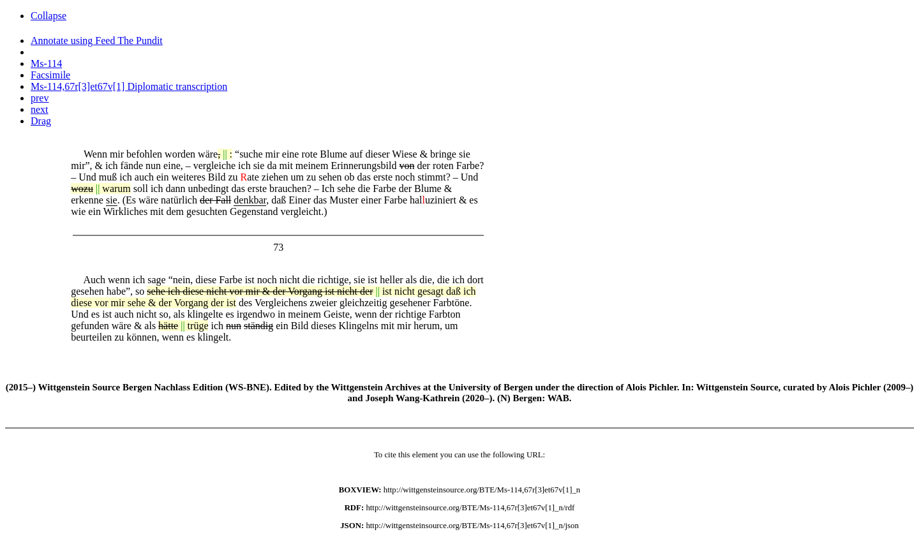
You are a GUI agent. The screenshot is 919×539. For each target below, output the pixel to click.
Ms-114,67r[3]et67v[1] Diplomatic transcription (129, 86)
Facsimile (50, 75)
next (40, 109)
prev (40, 97)
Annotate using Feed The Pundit (97, 40)
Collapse (48, 15)
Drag (41, 120)
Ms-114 (46, 63)
